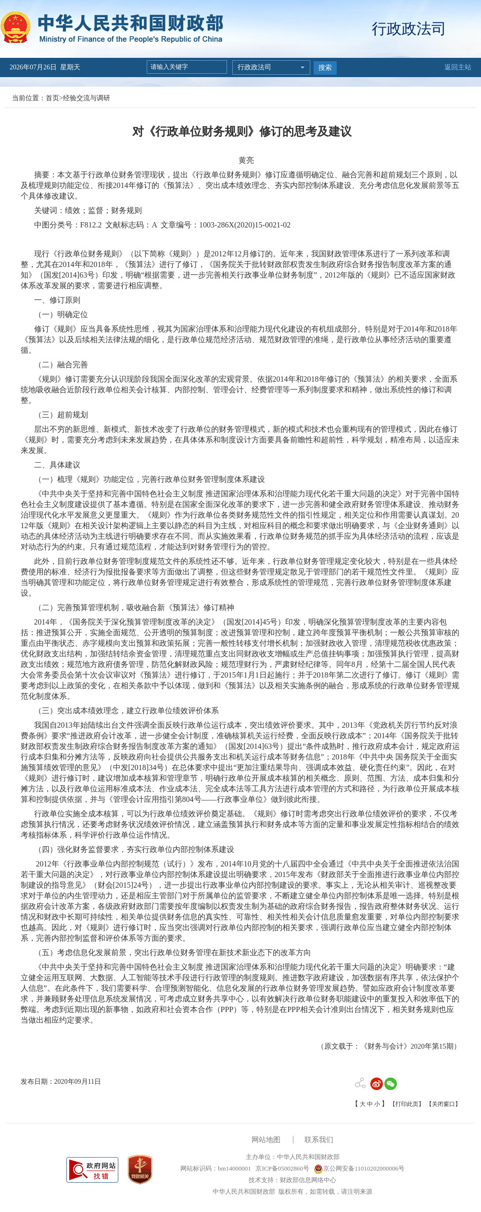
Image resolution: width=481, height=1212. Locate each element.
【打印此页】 (407, 1104)
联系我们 (318, 1140)
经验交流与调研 (86, 98)
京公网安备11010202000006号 (359, 1168)
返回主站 (457, 67)
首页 (52, 98)
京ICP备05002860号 (281, 1168)
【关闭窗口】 (443, 1104)
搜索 (325, 67)
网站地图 (266, 1140)
